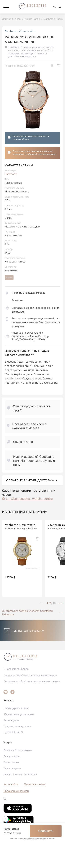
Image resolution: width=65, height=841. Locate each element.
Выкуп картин (12, 768)
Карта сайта (10, 784)
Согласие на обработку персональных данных (31, 681)
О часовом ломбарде (16, 668)
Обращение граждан (16, 790)
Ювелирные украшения (18, 714)
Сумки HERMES (13, 732)
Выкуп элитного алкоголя (20, 774)
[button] (6, 7)
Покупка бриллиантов (17, 750)
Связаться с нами (34, 784)
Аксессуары (11, 720)
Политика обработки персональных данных (30, 675)
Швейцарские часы (16, 708)
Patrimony (11, 174)
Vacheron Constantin (20, 31)
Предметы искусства (17, 726)
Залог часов (11, 762)
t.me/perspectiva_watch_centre (29, 499)
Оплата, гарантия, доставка (32, 480)
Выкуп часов (11, 756)
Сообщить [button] (45, 831)
